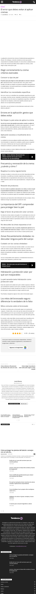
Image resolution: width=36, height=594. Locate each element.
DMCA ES (23, 590)
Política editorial (17, 588)
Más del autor (24, 389)
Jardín (2, 576)
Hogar (2, 578)
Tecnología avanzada (5, 581)
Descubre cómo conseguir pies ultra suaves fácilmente (29, 401)
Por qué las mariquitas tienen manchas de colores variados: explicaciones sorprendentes (22, 468)
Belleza (5, 5)
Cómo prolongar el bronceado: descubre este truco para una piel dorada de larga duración (17, 401)
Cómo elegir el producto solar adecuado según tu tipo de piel (27, 353)
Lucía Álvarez (5, 14)
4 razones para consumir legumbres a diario (20, 489)
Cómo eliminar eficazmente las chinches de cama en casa (9, 352)
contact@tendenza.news (21, 531)
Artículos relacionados (14, 389)
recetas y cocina (4, 567)
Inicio (2, 5)
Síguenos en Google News (18, 333)
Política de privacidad (26, 588)
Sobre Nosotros (9, 588)
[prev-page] (17, 405)
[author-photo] (18, 361)
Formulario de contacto (15, 590)
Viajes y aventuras (5, 572)
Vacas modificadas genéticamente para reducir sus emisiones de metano (21, 460)
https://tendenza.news (18, 368)
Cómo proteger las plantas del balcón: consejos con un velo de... (17, 436)
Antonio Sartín (4, 439)
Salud (2, 569)
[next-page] (19, 405)
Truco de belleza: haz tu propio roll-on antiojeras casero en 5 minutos (6, 401)
